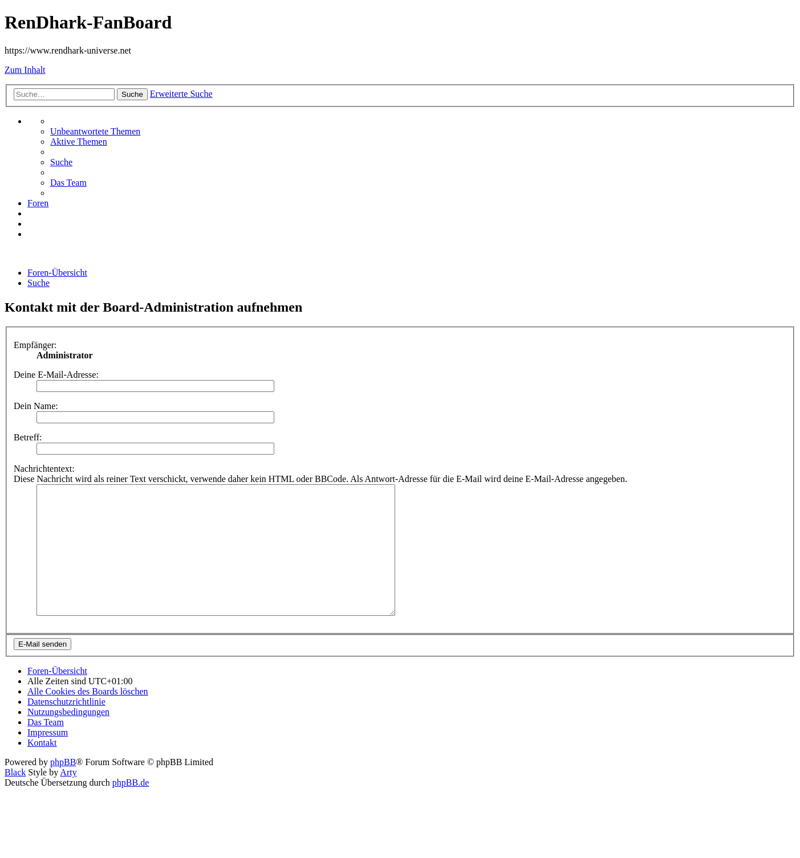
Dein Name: (36, 406)
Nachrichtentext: (44, 468)
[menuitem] (95, 131)
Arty (68, 798)
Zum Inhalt (25, 70)
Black (15, 798)
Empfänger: (35, 345)
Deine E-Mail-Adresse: (56, 374)
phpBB (63, 787)
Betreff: (28, 437)
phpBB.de (130, 808)
